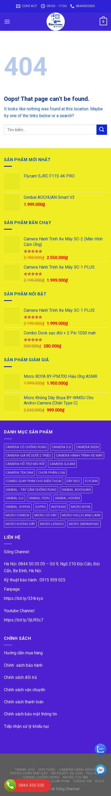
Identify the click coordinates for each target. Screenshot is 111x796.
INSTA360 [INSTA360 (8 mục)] (58, 507)
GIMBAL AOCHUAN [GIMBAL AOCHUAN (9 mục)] (76, 490)
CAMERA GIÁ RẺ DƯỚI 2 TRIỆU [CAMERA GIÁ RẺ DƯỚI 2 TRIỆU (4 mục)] (28, 455)
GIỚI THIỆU (47, 770)
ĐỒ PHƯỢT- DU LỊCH (67, 773)
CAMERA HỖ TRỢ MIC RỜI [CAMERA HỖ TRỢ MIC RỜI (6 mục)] (25, 464)
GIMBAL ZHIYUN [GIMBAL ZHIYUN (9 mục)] (18, 507)
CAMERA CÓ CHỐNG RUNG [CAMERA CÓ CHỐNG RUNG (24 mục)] (26, 447)
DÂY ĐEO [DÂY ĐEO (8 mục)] (73, 481)
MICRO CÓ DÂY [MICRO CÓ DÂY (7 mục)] (45, 515)
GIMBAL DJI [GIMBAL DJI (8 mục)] (14, 498)
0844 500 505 (31, 785)
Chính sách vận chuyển (24, 689)
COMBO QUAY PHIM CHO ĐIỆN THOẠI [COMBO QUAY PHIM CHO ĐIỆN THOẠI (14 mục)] (33, 481)
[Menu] (7, 21)
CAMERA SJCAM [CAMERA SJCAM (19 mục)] (62, 464)
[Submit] (101, 130)
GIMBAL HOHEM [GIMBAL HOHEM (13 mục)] (67, 498)
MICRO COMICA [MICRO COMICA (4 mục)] (17, 515)
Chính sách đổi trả (20, 677)
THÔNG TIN (82, 781)
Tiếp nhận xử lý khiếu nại (26, 726)
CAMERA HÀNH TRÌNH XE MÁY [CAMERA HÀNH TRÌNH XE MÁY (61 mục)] (79, 455)
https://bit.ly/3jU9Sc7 (23, 619)
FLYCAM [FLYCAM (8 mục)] (91, 481)
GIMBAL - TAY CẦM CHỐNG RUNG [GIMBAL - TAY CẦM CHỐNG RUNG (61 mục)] (31, 490)
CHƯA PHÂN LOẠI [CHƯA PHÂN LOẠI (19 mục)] (51, 472)
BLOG (99, 781)
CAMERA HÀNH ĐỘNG (77, 770)
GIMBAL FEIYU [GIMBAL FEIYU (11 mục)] (39, 498)
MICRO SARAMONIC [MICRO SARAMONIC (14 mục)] (84, 524)
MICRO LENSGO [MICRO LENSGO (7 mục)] (52, 524)
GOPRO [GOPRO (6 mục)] (40, 507)
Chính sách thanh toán (24, 701)
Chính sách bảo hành (23, 665)
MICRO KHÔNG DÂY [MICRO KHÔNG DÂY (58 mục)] (20, 524)
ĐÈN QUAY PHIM (57, 781)
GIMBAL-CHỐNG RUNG (41, 777)
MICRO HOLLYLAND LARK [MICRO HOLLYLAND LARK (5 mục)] (81, 515)
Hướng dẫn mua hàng (23, 652)
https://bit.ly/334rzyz (23, 598)
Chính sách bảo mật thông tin (30, 713)
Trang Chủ (25, 770)
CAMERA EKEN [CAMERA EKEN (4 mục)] (87, 447)
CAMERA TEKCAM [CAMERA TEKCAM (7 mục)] (19, 472)
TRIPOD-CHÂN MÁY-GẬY (28, 773)
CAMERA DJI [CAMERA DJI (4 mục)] (61, 447)
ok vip (85, 789)
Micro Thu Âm (75, 777)
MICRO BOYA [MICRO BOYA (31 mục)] (80, 507)
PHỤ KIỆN (94, 773)
